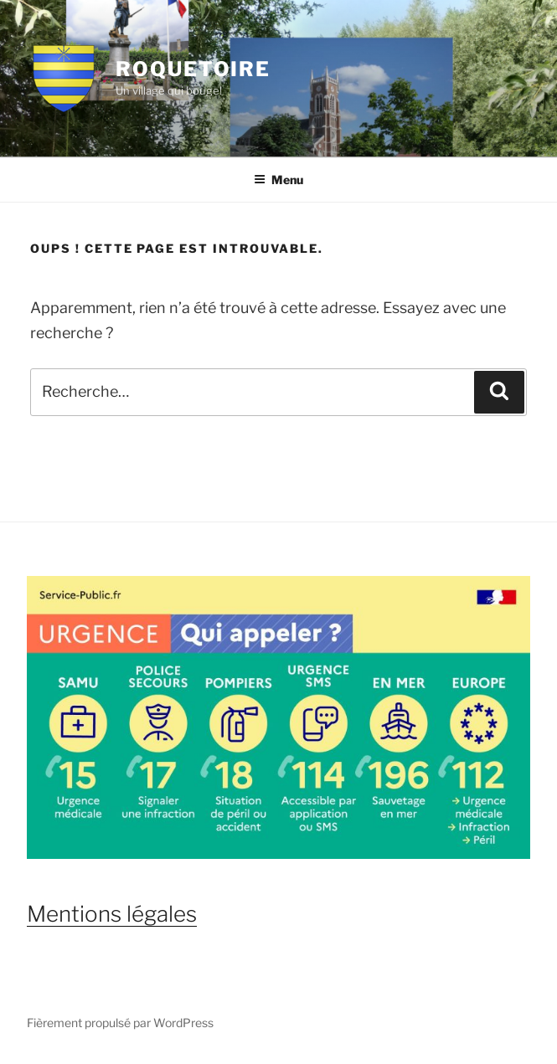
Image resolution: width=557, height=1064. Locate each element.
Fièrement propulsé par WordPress (120, 1022)
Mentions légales (112, 914)
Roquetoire (193, 69)
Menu (278, 179)
